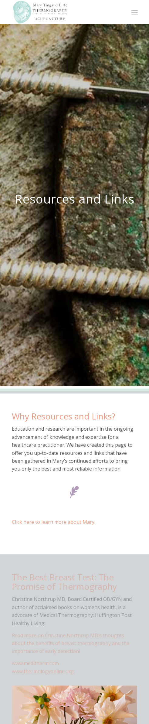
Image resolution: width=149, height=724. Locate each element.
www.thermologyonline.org (43, 671)
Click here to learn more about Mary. (53, 522)
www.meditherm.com (35, 663)
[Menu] (134, 12)
